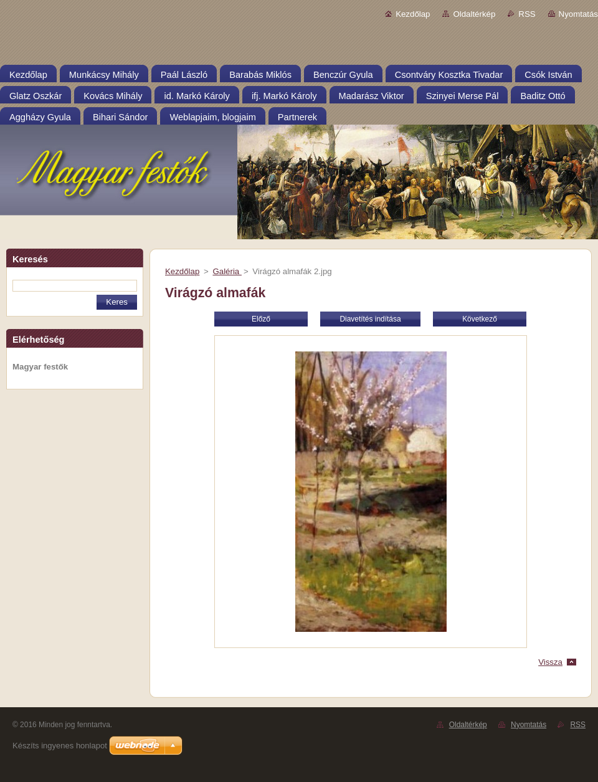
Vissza (550, 662)
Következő (479, 319)
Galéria (226, 271)
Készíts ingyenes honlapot (59, 745)
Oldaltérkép (474, 14)
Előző (261, 319)
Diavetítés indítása (370, 319)
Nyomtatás (578, 14)
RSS (526, 14)
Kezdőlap (413, 14)
